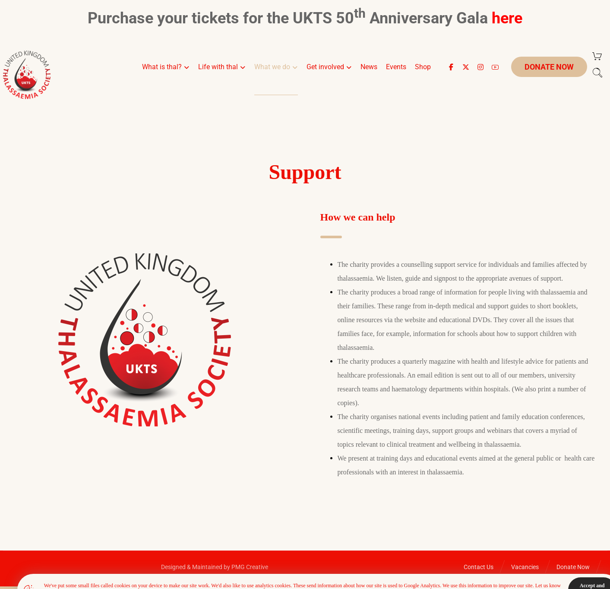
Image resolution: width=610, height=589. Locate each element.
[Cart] (597, 56)
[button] (451, 67)
